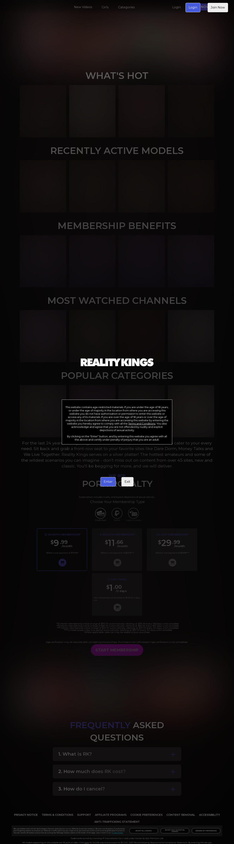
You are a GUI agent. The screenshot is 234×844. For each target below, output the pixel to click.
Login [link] (193, 7)
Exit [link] (127, 482)
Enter (108, 482)
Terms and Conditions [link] (141, 423)
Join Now (218, 7)
